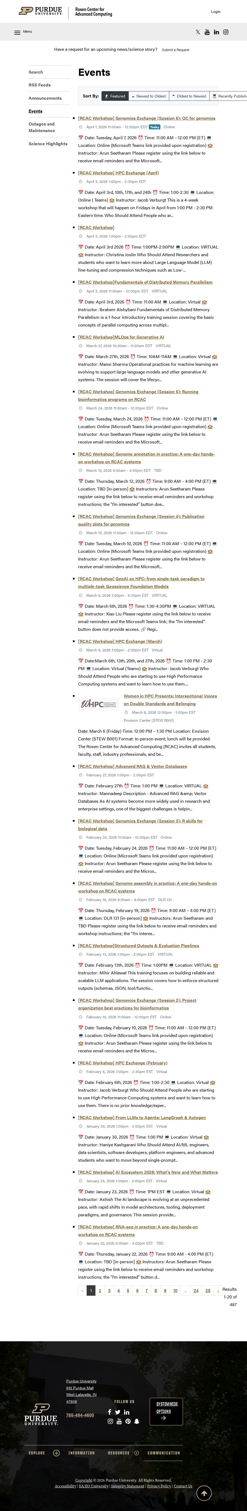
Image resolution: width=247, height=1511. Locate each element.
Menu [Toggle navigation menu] (23, 32)
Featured (115, 96)
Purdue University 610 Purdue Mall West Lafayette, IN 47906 (81, 1391)
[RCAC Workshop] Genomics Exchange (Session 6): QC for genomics (146, 118)
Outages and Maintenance (42, 127)
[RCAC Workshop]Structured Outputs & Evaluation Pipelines (138, 945)
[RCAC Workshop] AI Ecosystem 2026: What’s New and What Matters (148, 1172)
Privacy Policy (159, 1486)
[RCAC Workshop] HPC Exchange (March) (120, 641)
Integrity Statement (127, 1486)
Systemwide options (167, 1407)
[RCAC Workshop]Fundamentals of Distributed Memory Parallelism (145, 282)
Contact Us (183, 1486)
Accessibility (65, 1486)
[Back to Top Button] (204, 1494)
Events (35, 111)
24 (196, 1290)
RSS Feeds (40, 85)
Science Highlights (48, 143)
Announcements (45, 98)
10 (175, 1290)
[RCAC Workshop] (96, 227)
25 (207, 1290)
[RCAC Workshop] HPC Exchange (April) (118, 172)
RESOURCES (123, 1453)
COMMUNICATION (164, 1453)
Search (36, 72)
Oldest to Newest (189, 96)
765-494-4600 (80, 1415)
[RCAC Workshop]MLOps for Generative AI (121, 337)
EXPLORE (44, 1453)
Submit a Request (175, 49)
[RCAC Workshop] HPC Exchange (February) (123, 1063)
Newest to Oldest (149, 96)
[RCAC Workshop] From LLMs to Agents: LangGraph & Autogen (142, 1117)
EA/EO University (93, 1486)
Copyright (83, 1480)
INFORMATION (81, 1453)
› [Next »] (218, 1290)
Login (216, 11)
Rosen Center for (93, 11)
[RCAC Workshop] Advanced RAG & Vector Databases (132, 766)
